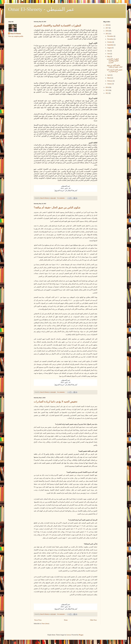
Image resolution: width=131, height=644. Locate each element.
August (109, 48)
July (108, 51)
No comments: (61, 198)
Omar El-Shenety (15, 33)
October (109, 42)
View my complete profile (15, 36)
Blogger (81, 635)
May (108, 56)
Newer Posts (37, 620)
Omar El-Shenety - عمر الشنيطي (41, 9)
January (109, 84)
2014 (107, 87)
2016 (107, 31)
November (110, 39)
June (108, 53)
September (110, 45)
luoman (69, 635)
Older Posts (93, 620)
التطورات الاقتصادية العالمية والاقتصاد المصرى (57, 25)
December (110, 36)
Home (66, 620)
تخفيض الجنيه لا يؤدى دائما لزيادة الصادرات (55, 401)
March (109, 78)
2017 (107, 28)
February (110, 81)
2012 (107, 93)
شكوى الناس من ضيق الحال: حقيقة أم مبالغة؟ (57, 207)
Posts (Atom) (45, 623)
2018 (107, 25)
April (109, 75)
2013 (107, 90)
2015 (107, 33)
